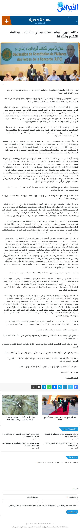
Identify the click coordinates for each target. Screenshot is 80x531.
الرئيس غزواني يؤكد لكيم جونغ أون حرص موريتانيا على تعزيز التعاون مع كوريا (20, 444)
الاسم (75, 489)
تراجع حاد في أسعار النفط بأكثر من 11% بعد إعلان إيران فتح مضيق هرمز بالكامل (20, 435)
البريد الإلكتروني (72, 497)
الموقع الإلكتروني (32, 497)
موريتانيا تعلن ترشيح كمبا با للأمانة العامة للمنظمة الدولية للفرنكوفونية (61, 435)
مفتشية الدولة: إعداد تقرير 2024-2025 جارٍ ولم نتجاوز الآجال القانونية (61, 444)
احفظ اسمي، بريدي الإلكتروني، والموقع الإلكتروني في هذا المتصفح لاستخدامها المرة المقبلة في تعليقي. (42, 505)
